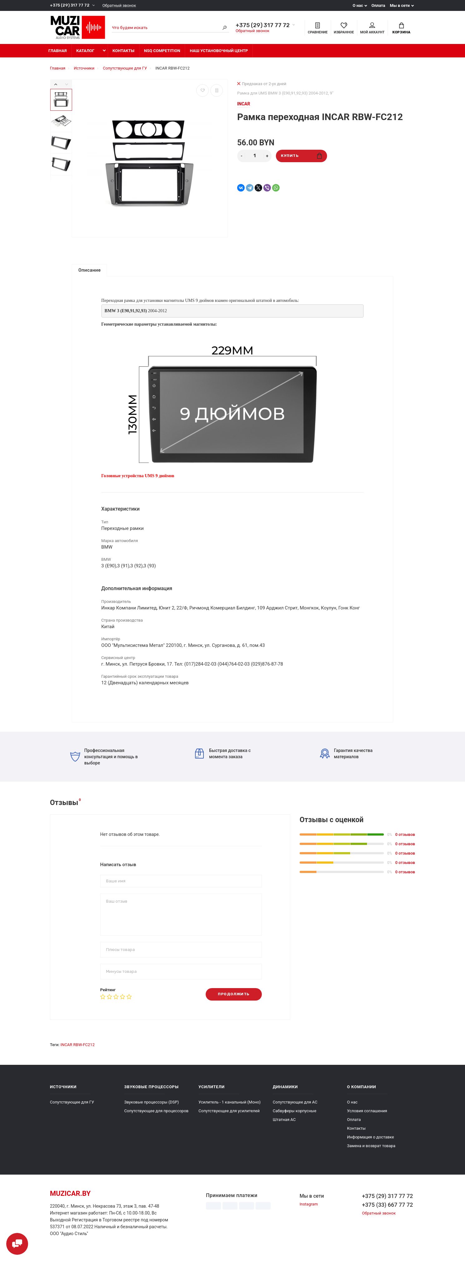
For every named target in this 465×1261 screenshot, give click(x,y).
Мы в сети (400, 5)
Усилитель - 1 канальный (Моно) (229, 1105)
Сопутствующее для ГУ (72, 1105)
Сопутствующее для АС (295, 1105)
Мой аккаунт (372, 28)
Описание (89, 270)
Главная (57, 50)
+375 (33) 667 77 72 (387, 1207)
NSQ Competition (162, 50)
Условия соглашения (367, 1113)
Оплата (378, 5)
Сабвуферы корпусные (294, 1113)
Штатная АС (284, 1122)
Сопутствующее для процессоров (156, 1113)
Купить (301, 156)
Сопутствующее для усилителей (229, 1113)
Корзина (401, 28)
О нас (358, 5)
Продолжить (234, 997)
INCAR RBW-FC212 (78, 1047)
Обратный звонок (119, 5)
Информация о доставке (370, 1139)
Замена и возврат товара (371, 1148)
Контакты (124, 50)
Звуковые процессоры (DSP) (151, 1105)
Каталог (85, 50)
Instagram (309, 1207)
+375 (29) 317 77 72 (70, 5)
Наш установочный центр (219, 50)
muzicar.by (70, 1196)
